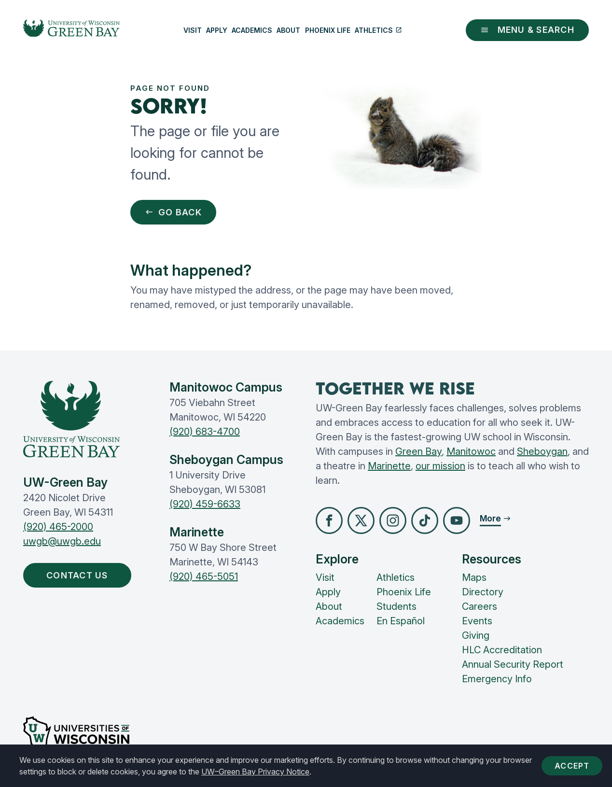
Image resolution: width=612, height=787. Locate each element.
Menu (527, 30)
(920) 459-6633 (204, 504)
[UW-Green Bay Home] (71, 30)
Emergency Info (497, 679)
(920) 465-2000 (58, 527)
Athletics (378, 30)
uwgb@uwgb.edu (62, 541)
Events (477, 621)
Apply (216, 30)
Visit (192, 30)
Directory (482, 592)
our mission (440, 466)
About (288, 30)
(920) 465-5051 (203, 576)
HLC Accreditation (502, 650)
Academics (252, 30)
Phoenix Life (327, 30)
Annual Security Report (512, 664)
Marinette (389, 466)
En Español (400, 621)
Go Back (173, 212)
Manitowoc (471, 451)
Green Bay (418, 451)
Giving (475, 635)
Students (396, 606)
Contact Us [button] (79, 575)
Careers (479, 606)
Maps (474, 577)
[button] (329, 520)
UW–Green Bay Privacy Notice (255, 771)
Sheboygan (542, 451)
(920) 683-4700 (204, 431)
